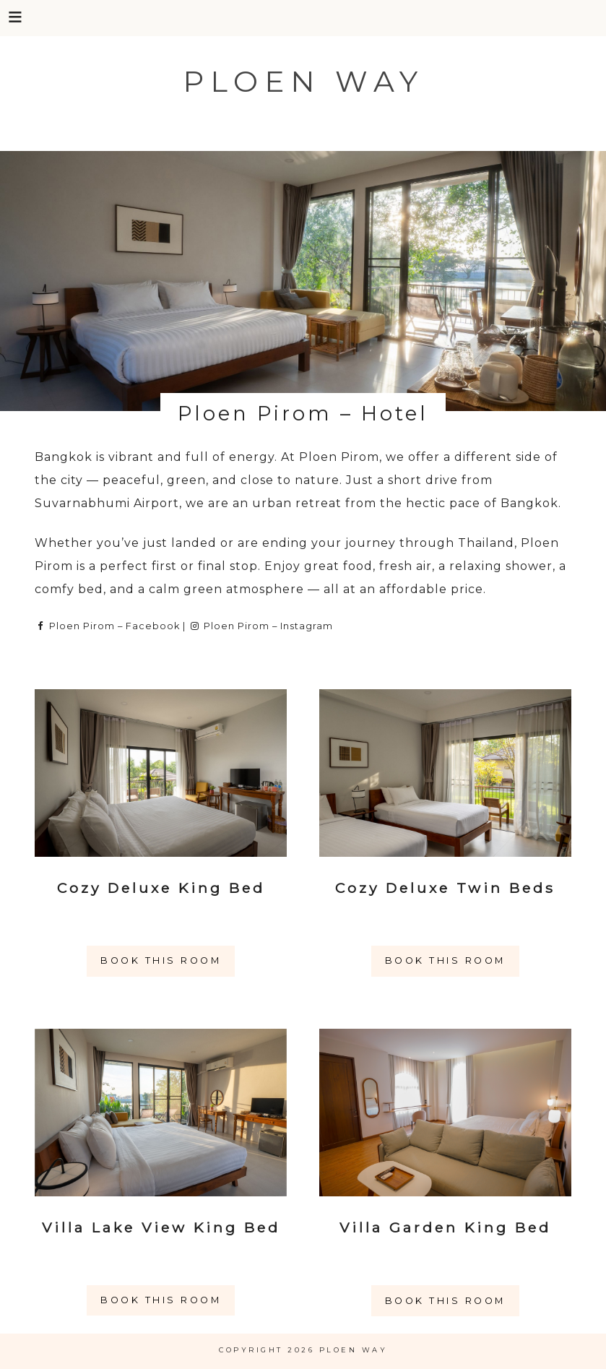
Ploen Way (303, 81)
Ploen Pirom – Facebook (107, 626)
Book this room (160, 960)
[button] (16, 16)
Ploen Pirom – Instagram (260, 626)
